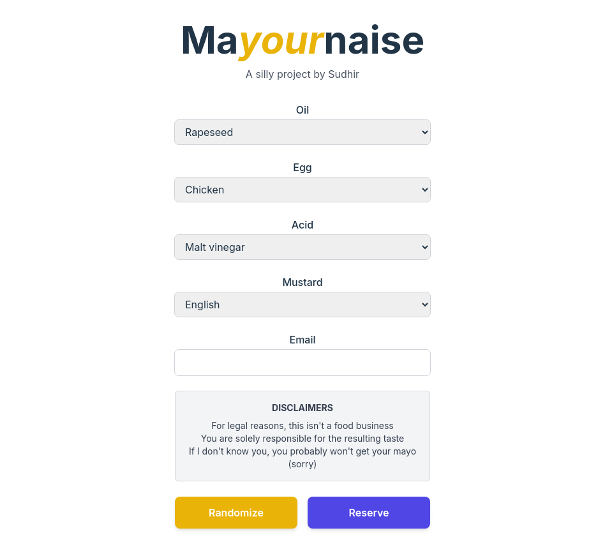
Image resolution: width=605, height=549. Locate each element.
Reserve (368, 512)
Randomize (236, 512)
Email (302, 354)
